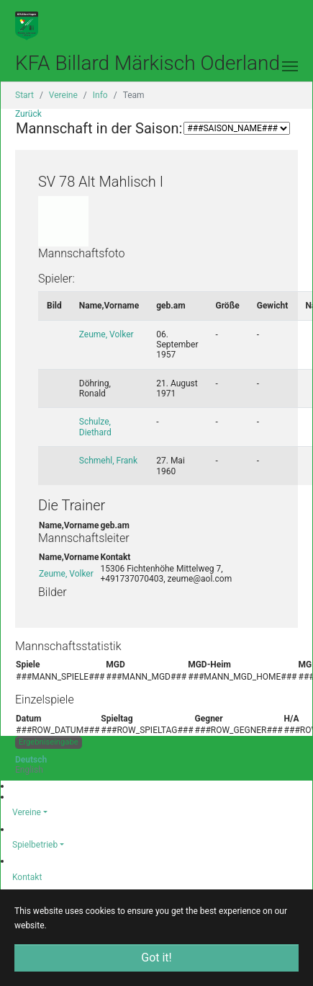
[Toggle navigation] (290, 66)
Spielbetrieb (35, 845)
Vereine (26, 812)
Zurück (28, 114)
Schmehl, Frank (108, 461)
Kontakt (27, 877)
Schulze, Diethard (95, 427)
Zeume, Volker (106, 334)
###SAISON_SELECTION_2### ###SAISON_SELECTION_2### (236, 128)
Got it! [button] (156, 957)
